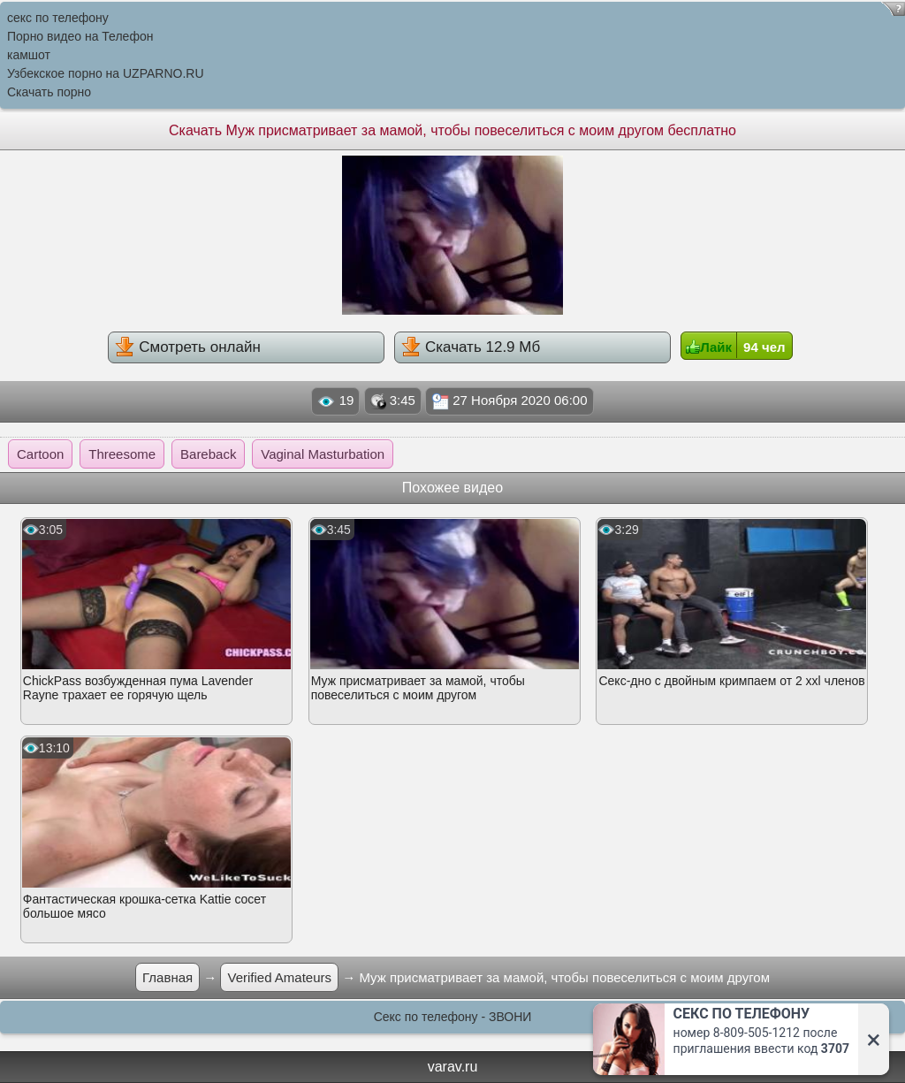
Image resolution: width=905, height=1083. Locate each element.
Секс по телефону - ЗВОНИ (453, 1017)
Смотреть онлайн (187, 346)
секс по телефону (58, 18)
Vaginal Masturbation (322, 453)
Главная (167, 977)
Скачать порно (49, 92)
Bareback (208, 453)
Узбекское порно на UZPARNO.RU (105, 73)
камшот (28, 55)
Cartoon (40, 453)
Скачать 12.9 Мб (470, 346)
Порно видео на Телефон (80, 36)
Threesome (122, 453)
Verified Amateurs (279, 977)
